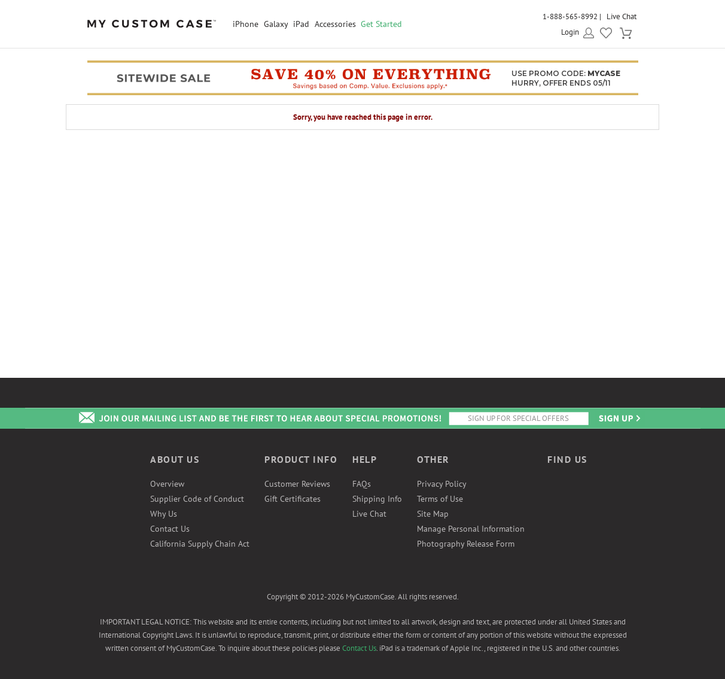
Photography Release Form (465, 543)
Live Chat (621, 16)
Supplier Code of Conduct (197, 498)
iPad (301, 24)
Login (570, 32)
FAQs (361, 483)
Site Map (433, 513)
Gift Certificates (292, 498)
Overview (167, 483)
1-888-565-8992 (570, 16)
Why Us (163, 513)
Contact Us (170, 528)
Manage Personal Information (471, 528)
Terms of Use (440, 498)
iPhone (245, 24)
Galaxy (276, 24)
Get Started (381, 24)
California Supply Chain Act (199, 543)
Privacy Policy (442, 483)
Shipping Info (377, 498)
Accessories (335, 24)
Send (618, 418)
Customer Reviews (297, 483)
